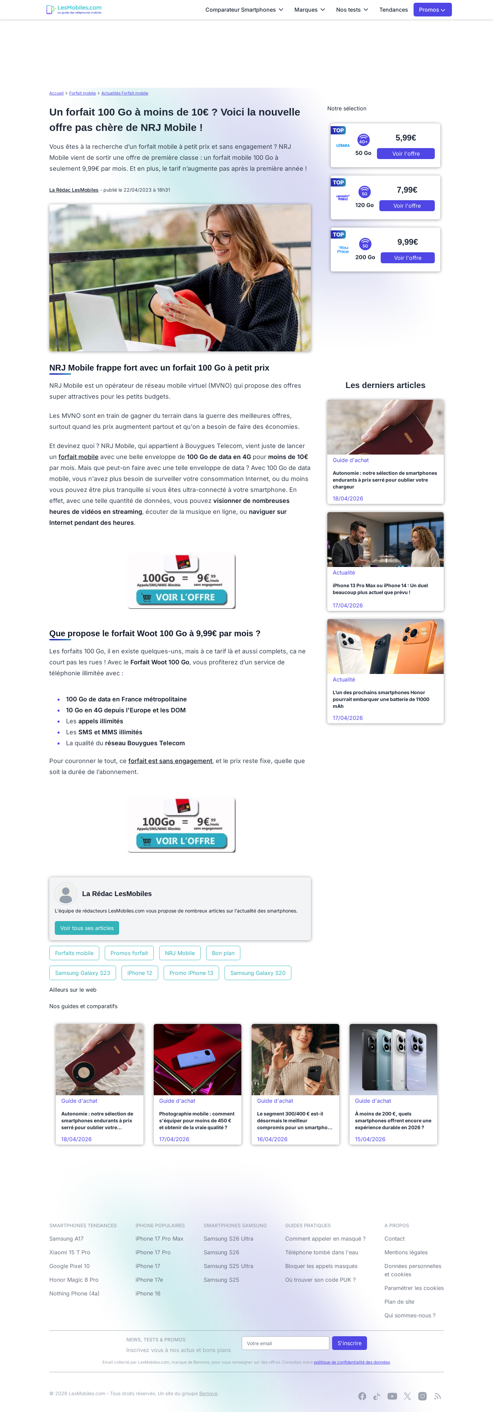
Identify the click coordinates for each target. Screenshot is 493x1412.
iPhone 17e (149, 1279)
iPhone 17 (148, 1266)
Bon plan (223, 953)
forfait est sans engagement (170, 760)
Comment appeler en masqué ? (325, 1238)
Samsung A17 (66, 1238)
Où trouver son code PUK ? (320, 1279)
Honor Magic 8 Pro (74, 1279)
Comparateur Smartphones (244, 9)
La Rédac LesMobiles (74, 190)
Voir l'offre (406, 153)
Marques (309, 9)
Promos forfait (129, 953)
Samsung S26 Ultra (228, 1238)
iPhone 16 (148, 1293)
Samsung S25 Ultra (228, 1266)
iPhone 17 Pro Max (160, 1238)
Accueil (56, 93)
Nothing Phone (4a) (74, 1293)
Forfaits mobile (74, 953)
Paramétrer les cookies (414, 1287)
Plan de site (399, 1301)
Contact (394, 1238)
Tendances (393, 9)
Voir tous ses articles (87, 928)
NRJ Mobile (180, 953)
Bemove (208, 1393)
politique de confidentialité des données (352, 1362)
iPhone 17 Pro (153, 1252)
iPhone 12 (139, 972)
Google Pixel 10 (69, 1266)
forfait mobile (79, 456)
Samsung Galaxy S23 (82, 972)
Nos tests (352, 9)
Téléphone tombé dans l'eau (321, 1252)
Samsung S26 (221, 1252)
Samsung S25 (221, 1279)
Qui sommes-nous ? (409, 1315)
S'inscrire (350, 1343)
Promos (432, 9)
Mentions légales (406, 1252)
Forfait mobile (82, 93)
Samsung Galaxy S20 (258, 972)
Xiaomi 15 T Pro (69, 1252)
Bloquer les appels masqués (321, 1266)
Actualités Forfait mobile (124, 93)
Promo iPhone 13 (191, 972)
